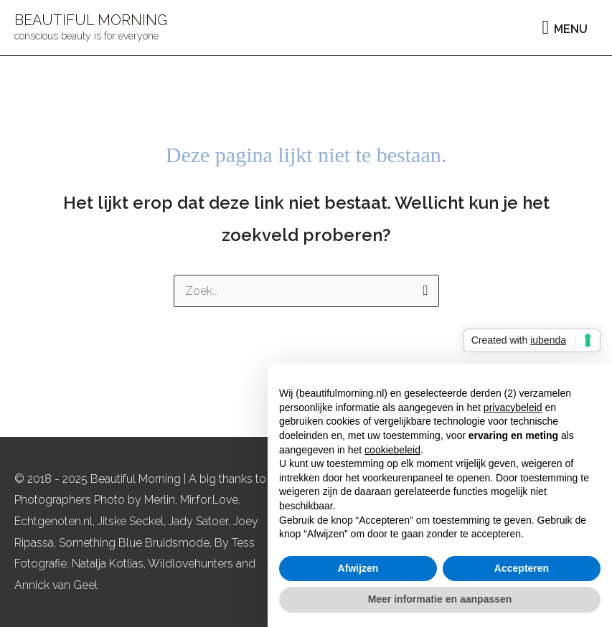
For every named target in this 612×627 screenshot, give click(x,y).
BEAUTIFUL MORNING (90, 20)
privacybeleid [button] (513, 407)
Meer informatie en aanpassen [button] (440, 599)
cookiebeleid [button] (392, 450)
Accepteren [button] (521, 568)
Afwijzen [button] (358, 568)
